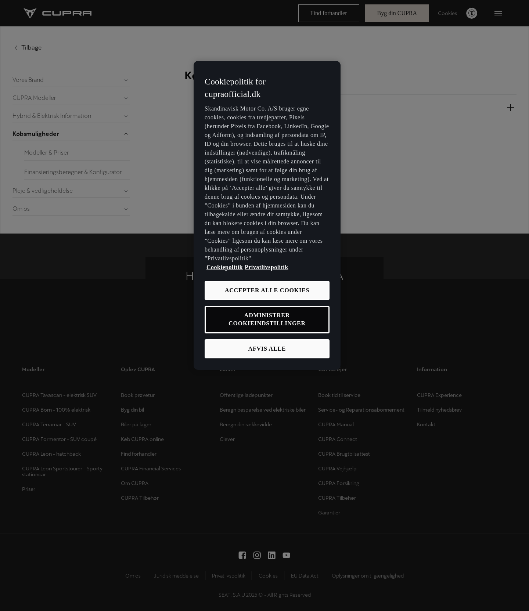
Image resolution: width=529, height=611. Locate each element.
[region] (267, 215)
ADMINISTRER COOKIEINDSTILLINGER (267, 319)
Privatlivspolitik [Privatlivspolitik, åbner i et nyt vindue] (266, 267)
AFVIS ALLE (267, 349)
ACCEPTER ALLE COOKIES (267, 290)
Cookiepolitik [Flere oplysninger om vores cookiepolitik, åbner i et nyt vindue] (224, 267)
